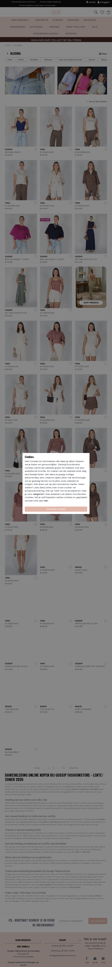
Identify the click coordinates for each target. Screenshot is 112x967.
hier (46, 500)
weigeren (38, 494)
